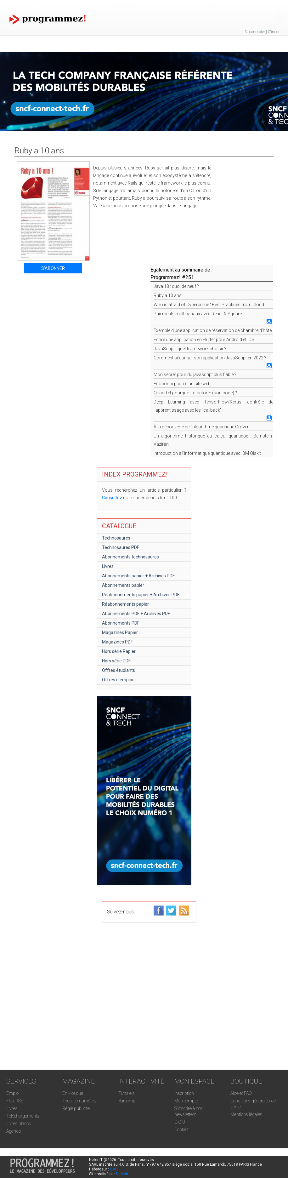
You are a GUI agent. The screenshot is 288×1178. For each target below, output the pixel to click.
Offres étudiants (118, 670)
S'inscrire (275, 32)
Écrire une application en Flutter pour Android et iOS (204, 339)
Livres (108, 566)
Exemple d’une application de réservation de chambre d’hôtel (213, 330)
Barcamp (126, 1100)
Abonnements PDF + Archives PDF (136, 613)
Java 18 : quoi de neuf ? (176, 286)
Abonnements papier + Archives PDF (138, 575)
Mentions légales (246, 1114)
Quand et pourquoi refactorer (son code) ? (195, 392)
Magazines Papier (120, 632)
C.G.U (179, 1121)
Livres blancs (18, 1123)
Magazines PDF (117, 641)
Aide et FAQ (241, 1093)
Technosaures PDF (120, 547)
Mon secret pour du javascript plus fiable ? (195, 374)
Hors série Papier (119, 651)
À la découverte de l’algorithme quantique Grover (201, 426)
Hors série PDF (116, 660)
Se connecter (255, 32)
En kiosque (72, 1093)
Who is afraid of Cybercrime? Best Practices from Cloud (209, 304)
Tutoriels (126, 1093)
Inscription (184, 1093)
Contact (181, 1129)
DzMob (122, 1174)
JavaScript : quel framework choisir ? (190, 348)
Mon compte (186, 1100)
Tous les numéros (79, 1100)
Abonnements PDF (120, 623)
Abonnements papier (123, 585)
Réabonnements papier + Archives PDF (140, 594)
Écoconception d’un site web (182, 383)
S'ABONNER (53, 268)
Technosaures (116, 537)
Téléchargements (22, 1115)
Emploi (13, 1093)
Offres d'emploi (117, 679)
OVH (114, 1169)
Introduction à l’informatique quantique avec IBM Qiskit (207, 453)
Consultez (112, 497)
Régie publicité (76, 1108)
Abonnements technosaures (130, 556)
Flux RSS (14, 1100)
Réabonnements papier (125, 604)
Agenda (13, 1131)
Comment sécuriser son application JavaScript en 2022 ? (210, 357)
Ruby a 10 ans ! (169, 295)
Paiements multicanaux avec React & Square (198, 313)
